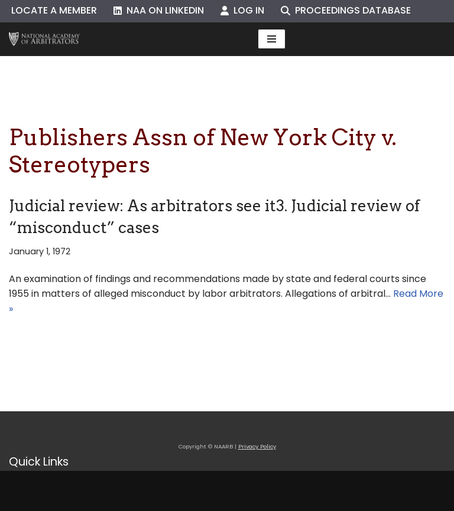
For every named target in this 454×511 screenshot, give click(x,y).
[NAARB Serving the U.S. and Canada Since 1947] (44, 39)
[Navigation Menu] (272, 39)
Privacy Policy (257, 446)
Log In (242, 10)
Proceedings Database (346, 10)
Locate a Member (54, 10)
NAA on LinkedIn (159, 10)
